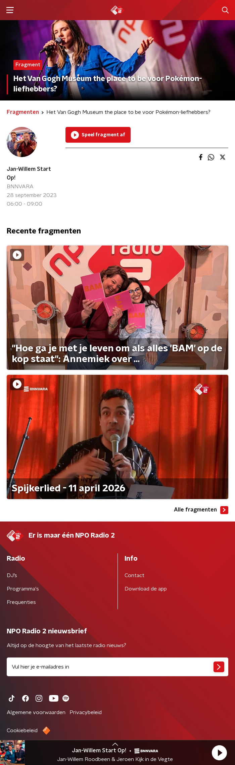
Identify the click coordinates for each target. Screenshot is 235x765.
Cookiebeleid (22, 730)
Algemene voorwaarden (36, 712)
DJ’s (12, 575)
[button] (219, 752)
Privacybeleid (85, 712)
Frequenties (21, 602)
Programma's (23, 589)
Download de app (146, 589)
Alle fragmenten (201, 510)
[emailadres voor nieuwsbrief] (117, 666)
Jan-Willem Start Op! (29, 173)
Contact (134, 575)
